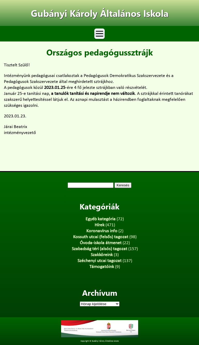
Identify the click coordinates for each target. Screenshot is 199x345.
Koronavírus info (101, 231)
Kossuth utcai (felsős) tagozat (100, 237)
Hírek (99, 225)
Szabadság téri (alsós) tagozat (99, 249)
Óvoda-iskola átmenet (101, 243)
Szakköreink (102, 254)
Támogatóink (101, 266)
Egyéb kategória (101, 219)
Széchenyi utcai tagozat (99, 260)
